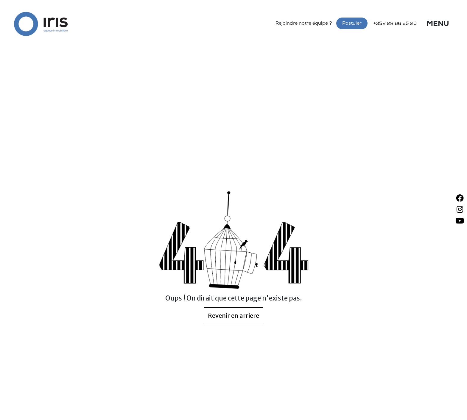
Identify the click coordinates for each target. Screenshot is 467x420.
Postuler (352, 23)
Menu (437, 24)
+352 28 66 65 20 (395, 24)
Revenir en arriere (233, 315)
